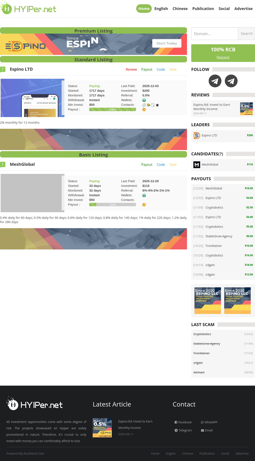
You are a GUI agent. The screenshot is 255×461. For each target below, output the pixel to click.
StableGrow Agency (212, 236)
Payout (146, 69)
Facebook (183, 422)
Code (161, 69)
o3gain (204, 265)
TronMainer (207, 246)
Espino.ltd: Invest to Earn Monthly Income (211, 106)
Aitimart (198, 372)
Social (224, 8)
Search (247, 33)
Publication (203, 8)
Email (207, 430)
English (161, 8)
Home (144, 8)
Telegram (183, 430)
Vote (173, 69)
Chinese (180, 8)
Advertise (243, 8)
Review (131, 69)
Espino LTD (16, 69)
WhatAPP (209, 422)
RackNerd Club (34, 453)
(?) (220, 154)
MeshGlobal (17, 164)
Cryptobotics (208, 207)
